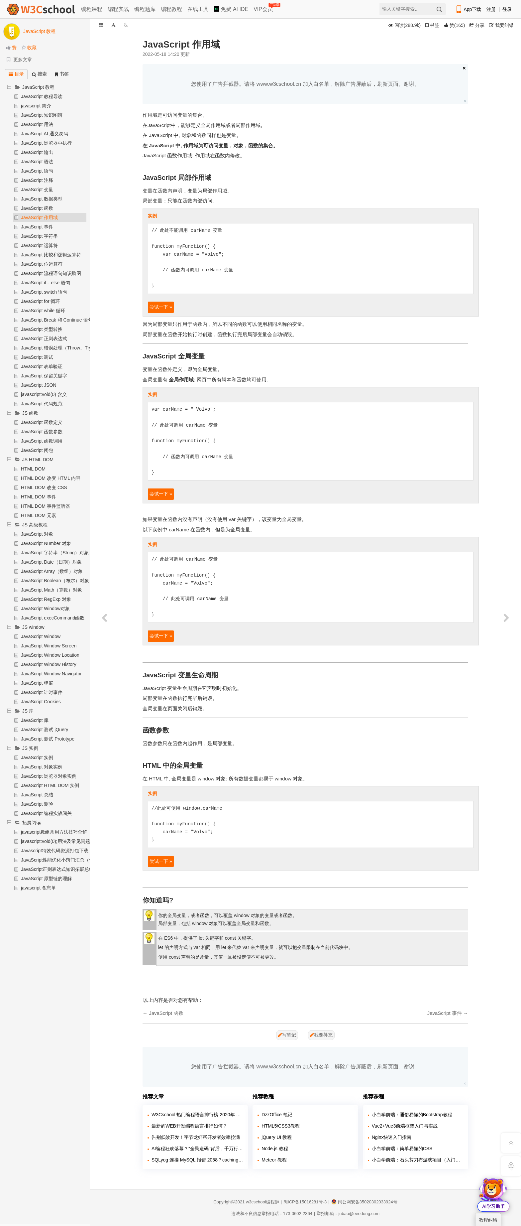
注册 (491, 9)
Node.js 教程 (274, 1148)
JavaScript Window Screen (48, 645)
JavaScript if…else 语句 (45, 282)
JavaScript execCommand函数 (52, 617)
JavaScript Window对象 (45, 608)
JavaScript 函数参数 (41, 431)
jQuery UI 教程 (276, 1137)
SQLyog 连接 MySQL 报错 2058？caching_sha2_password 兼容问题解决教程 (197, 1159)
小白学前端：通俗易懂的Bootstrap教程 (412, 1114)
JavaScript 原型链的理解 (46, 878)
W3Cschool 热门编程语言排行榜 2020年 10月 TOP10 (197, 1114)
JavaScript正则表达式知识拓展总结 (57, 869)
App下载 (468, 9)
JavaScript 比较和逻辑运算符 (51, 254)
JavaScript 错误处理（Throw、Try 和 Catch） (68, 347)
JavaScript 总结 (37, 794)
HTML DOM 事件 (38, 496)
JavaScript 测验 (37, 804)
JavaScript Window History (48, 664)
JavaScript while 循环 (43, 310)
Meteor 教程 (273, 1159)
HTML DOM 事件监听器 (45, 506)
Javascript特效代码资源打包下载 (54, 850)
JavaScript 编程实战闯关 (46, 813)
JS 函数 (30, 413)
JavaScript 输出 (37, 152)
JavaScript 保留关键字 (44, 375)
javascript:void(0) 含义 (44, 394)
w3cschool (256, 1201)
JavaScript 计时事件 (41, 692)
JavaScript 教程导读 (41, 96)
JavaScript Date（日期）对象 (51, 562)
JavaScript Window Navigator (51, 673)
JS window (33, 627)
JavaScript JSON (38, 385)
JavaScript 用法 (37, 124)
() (454, 25)
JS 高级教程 (35, 524)
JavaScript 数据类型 (41, 199)
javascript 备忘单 (38, 887)
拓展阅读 (31, 822)
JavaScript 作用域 (39, 217)
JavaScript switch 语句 (44, 292)
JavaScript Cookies (41, 701)
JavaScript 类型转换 (41, 329)
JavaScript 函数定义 (41, 422)
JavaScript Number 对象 (46, 543)
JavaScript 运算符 (39, 245)
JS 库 (28, 711)
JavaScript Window (40, 636)
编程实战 (118, 9)
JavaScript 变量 (37, 189)
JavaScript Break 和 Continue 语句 (57, 320)
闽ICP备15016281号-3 (305, 1201)
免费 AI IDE (231, 9)
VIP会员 (264, 8)
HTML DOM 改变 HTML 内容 (50, 478)
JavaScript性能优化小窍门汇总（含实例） (64, 860)
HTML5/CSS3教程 (280, 1126)
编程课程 (91, 9)
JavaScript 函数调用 (41, 441)
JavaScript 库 (35, 720)
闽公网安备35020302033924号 (364, 1201)
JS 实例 (30, 748)
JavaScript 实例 (37, 757)
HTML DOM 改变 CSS (44, 487)
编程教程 (171, 9)
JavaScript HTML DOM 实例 (50, 785)
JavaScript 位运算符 (41, 264)
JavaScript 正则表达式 (44, 338)
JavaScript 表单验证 (41, 366)
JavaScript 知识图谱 (41, 115)
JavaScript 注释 (37, 180)
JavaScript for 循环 (40, 301)
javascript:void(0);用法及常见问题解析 (60, 841)
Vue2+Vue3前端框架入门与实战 (405, 1126)
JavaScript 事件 (37, 226)
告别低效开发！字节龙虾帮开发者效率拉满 (196, 1137)
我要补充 (321, 1034)
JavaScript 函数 (37, 208)
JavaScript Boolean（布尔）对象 (55, 580)
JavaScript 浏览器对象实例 (48, 776)
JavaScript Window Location (50, 655)
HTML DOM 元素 (38, 515)
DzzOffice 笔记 (276, 1114)
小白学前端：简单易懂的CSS (402, 1148)
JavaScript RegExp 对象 (46, 599)
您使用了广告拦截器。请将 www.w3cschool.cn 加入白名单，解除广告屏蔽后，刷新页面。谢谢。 (305, 84)
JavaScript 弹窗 (37, 683)
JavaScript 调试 (37, 357)
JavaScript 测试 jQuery (44, 729)
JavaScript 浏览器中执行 (46, 143)
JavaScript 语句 (37, 171)
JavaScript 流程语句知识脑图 (51, 273)
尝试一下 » (161, 307)
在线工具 (198, 9)
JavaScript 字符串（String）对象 (55, 552)
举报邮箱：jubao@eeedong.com (348, 1213)
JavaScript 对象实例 (41, 766)
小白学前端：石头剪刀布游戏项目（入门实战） (417, 1159)
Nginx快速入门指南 (392, 1137)
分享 (476, 25)
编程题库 (145, 9)
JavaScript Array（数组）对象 (52, 571)
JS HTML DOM (37, 459)
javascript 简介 (36, 105)
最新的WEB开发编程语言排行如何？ (189, 1126)
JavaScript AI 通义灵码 (44, 133)
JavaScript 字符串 (39, 236)
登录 (507, 9)
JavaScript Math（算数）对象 (51, 590)
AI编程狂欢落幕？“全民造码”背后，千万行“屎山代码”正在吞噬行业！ (197, 1148)
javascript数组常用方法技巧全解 (54, 832)
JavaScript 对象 (37, 534)
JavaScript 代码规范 (41, 403)
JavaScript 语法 (37, 161)
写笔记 (287, 1034)
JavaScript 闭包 (37, 450)
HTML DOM (33, 469)
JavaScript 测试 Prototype (47, 739)
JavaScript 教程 (38, 87)
